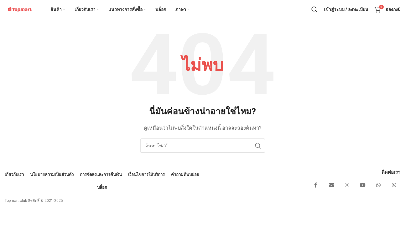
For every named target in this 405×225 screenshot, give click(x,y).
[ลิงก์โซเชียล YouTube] (362, 194)
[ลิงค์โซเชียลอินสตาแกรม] (347, 194)
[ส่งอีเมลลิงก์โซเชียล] (331, 194)
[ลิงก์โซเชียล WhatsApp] (378, 194)
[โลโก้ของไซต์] (29, 14)
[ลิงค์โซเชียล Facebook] (315, 194)
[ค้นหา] (314, 14)
